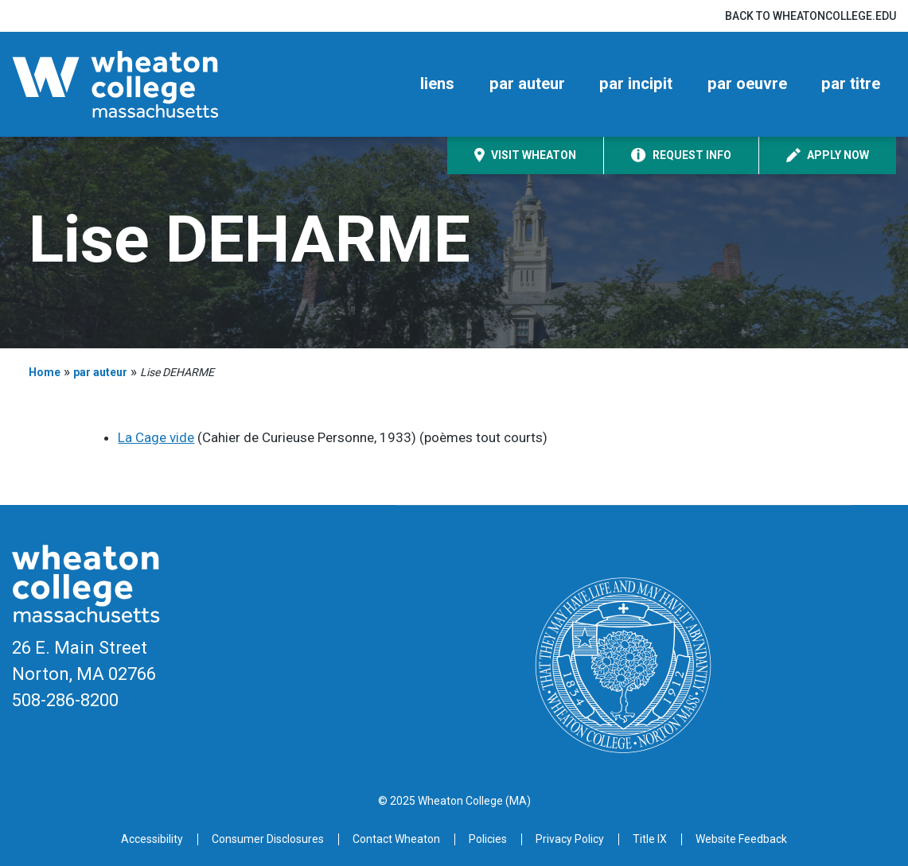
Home (44, 372)
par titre (850, 83)
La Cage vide (156, 437)
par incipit (635, 83)
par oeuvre (747, 83)
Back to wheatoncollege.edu (810, 16)
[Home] (143, 84)
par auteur (527, 83)
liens (437, 83)
